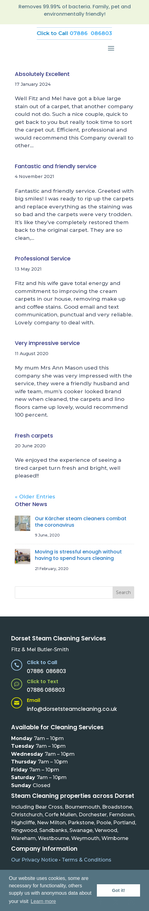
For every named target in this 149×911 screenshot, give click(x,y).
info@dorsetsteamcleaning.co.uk (72, 709)
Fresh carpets (34, 435)
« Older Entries (35, 496)
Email (33, 700)
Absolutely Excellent (42, 74)
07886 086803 (91, 33)
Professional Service (43, 258)
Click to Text (42, 681)
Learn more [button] (43, 901)
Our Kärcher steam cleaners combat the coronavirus (80, 522)
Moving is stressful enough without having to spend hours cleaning (78, 555)
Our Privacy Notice (34, 860)
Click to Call (42, 662)
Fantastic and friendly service (56, 166)
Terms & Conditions (86, 860)
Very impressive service (47, 343)
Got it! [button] (118, 890)
